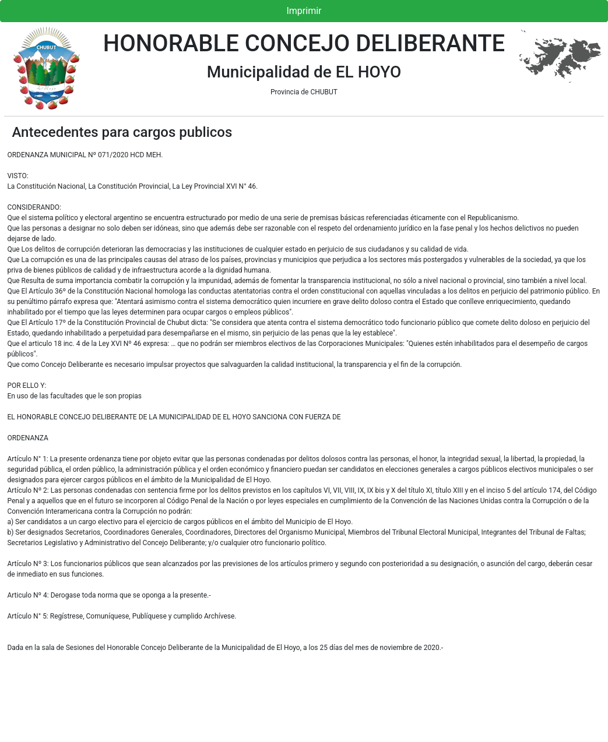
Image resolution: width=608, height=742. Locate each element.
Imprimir (303, 10)
